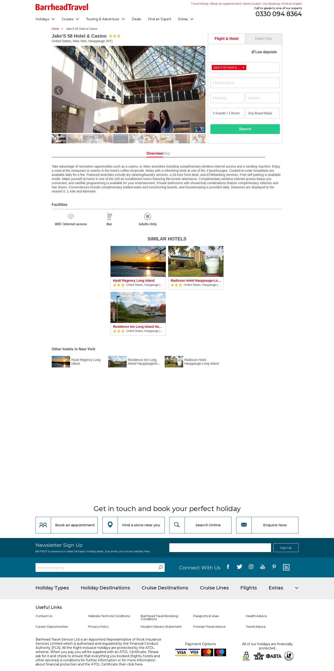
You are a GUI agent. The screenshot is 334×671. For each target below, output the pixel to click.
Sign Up (286, 548)
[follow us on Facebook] (228, 567)
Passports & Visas (206, 616)
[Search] (160, 567)
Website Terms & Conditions (109, 616)
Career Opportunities (52, 626)
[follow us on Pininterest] (274, 567)
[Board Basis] (263, 113)
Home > (58, 28)
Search (245, 129)
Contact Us (44, 616)
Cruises (70, 19)
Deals (136, 19)
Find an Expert (159, 19)
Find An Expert (292, 3)
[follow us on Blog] (286, 567)
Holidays (45, 19)
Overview (146, 153)
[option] (138, 291)
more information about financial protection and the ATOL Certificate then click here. (95, 662)
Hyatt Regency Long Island (134, 280)
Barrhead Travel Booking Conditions (159, 617)
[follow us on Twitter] (240, 567)
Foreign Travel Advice (209, 626)
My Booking (272, 3)
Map (187, 153)
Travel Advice (256, 626)
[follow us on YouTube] (263, 567)
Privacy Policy (98, 626)
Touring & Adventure (105, 19)
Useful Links (49, 607)
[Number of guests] (227, 113)
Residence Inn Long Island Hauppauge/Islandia (138, 326)
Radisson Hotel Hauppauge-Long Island (196, 280)
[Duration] (263, 98)
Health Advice (256, 616)
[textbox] (247, 83)
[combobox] (245, 67)
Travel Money (200, 3)
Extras (186, 19)
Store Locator (252, 3)
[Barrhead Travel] (62, 6)
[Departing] (227, 98)
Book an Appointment (226, 3)
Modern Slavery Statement (161, 626)
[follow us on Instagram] (251, 567)
